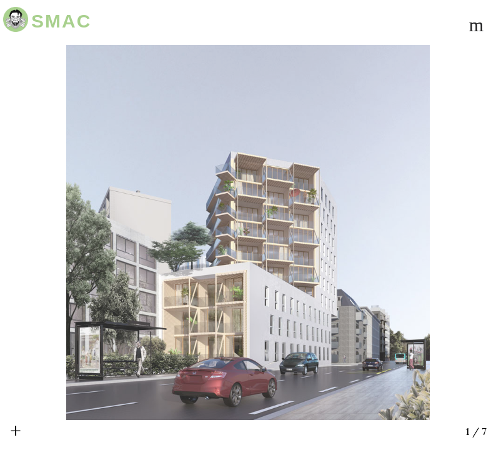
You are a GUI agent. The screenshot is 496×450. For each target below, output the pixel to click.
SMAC (61, 21)
